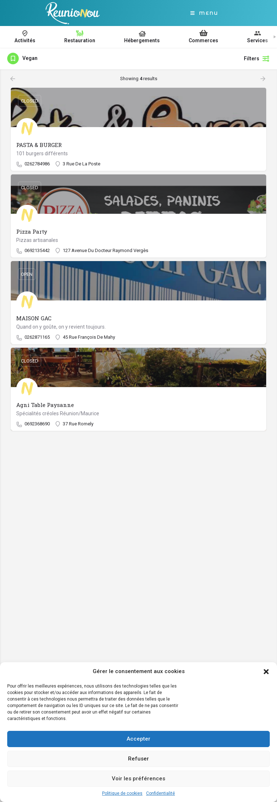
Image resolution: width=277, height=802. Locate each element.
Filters (257, 58)
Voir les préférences (138, 778)
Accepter (138, 739)
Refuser (138, 758)
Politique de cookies (122, 793)
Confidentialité (160, 793)
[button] (266, 671)
